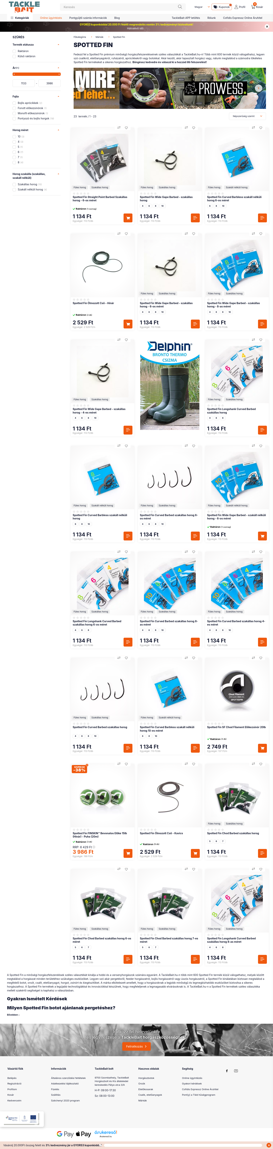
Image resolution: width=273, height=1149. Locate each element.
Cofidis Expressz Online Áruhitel (242, 17)
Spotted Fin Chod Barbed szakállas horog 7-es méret (169, 940)
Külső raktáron (26, 56)
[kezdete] (24, 83)
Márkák (99, 37)
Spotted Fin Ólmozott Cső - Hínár (93, 303)
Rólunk (211, 17)
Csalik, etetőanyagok (150, 1094)
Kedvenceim (14, 1100)
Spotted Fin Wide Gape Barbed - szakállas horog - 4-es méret (99, 410)
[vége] (49, 83)
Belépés (11, 1077)
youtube (236, 1071)
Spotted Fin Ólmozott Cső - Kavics (161, 833)
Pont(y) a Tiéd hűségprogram (198, 1094)
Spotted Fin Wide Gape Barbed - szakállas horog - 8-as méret (233, 305)
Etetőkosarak (145, 1089)
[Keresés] (123, 7)
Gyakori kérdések (192, 1083)
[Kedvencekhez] (126, 128)
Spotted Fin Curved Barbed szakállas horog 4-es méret (236, 623)
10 (21, 136)
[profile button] (240, 7)
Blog (117, 17)
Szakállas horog (30, 184)
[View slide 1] (168, 104)
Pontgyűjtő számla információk (88, 17)
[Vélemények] (82, 193)
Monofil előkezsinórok (33, 113)
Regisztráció (14, 1083)
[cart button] (257, 7)
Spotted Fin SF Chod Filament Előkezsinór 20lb (236, 727)
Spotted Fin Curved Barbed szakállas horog (100, 727)
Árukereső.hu (106, 1141)
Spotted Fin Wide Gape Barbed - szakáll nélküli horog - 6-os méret (236, 517)
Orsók (141, 1083)
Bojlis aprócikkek (30, 102)
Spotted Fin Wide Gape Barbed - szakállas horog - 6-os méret (166, 305)
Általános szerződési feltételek (68, 1077)
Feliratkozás (134, 1046)
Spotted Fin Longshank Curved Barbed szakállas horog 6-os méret (97, 623)
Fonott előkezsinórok (32, 108)
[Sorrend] (247, 116)
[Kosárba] (128, 217)
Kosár (10, 1094)
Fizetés (55, 1089)
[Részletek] (195, 217)
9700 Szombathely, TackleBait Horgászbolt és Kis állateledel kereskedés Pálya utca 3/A (112, 1081)
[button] (20, 18)
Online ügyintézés (51, 17)
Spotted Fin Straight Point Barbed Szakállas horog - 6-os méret (100, 198)
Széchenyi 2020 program (65, 1100)
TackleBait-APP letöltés (186, 17)
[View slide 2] (172, 104)
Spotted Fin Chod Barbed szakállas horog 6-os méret (102, 940)
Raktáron (23, 51)
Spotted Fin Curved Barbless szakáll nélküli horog (100, 517)
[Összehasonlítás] (119, 128)
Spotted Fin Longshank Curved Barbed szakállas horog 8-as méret (231, 940)
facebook (226, 1071)
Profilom (12, 1089)
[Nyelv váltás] (201, 7)
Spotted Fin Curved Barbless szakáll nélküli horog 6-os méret (234, 198)
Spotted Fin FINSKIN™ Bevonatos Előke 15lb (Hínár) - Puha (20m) (100, 835)
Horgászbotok (146, 1077)
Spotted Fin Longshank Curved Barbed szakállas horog (231, 410)
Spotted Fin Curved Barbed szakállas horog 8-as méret (169, 623)
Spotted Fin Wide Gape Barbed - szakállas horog (166, 198)
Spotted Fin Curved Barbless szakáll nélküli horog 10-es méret (167, 729)
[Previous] (81, 88)
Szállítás (55, 1094)
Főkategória (80, 37)
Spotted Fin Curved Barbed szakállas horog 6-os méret (169, 517)
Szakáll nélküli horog (32, 189)
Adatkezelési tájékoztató (65, 1083)
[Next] (258, 88)
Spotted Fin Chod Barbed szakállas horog (233, 833)
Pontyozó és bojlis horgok (36, 118)
